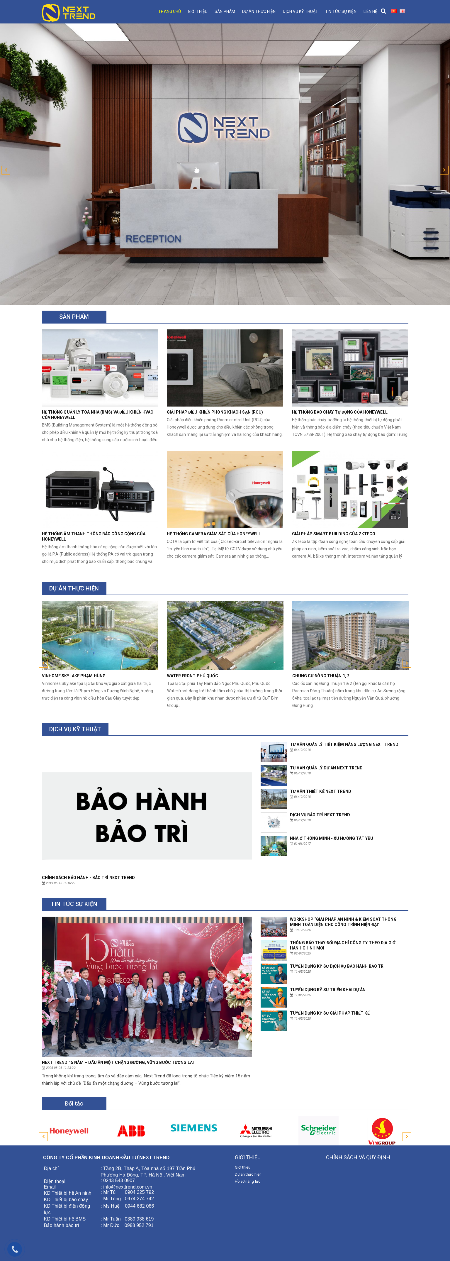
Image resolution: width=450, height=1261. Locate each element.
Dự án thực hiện (259, 11)
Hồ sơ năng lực (247, 1181)
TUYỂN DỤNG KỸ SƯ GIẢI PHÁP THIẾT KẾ (330, 1013)
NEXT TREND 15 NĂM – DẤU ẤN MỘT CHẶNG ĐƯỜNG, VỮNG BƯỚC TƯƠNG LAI (118, 1062)
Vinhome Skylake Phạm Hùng (74, 675)
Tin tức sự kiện (340, 11)
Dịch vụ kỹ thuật (300, 11)
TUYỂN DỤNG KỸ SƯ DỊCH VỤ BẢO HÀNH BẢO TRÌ (337, 966)
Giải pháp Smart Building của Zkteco (334, 534)
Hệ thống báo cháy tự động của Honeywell (340, 412)
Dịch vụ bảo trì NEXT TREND (320, 815)
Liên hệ (371, 11)
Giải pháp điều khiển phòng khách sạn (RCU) (215, 412)
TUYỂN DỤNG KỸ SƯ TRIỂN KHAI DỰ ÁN (328, 989)
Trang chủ (169, 11)
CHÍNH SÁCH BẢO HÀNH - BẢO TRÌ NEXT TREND (88, 877)
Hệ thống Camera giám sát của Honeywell (214, 534)
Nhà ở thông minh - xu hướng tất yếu (331, 838)
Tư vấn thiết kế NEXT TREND (320, 791)
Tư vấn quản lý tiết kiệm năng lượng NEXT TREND (344, 744)
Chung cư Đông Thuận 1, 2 (320, 675)
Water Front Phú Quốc (192, 675)
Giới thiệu (198, 11)
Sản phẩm (225, 11)
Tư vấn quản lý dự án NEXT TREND (326, 768)
